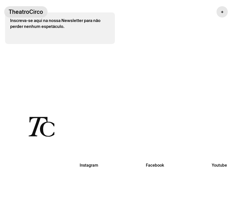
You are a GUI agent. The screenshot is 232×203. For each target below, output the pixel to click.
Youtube (219, 165)
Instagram (89, 165)
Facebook (155, 165)
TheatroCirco (26, 12)
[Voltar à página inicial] (41, 126)
